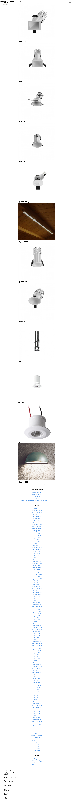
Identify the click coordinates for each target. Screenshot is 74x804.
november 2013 (37, 684)
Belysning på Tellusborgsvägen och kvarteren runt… (37, 500)
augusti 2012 (37, 694)
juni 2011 (37, 711)
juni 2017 (37, 633)
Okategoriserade (37, 741)
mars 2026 (37, 508)
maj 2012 (37, 697)
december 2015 (37, 666)
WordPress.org (37, 765)
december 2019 (37, 586)
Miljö (5, 784)
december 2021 (37, 563)
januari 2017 (37, 641)
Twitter (5, 794)
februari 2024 (37, 530)
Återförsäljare (6, 788)
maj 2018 (37, 618)
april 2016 (37, 659)
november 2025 (37, 512)
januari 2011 (37, 719)
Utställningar (37, 751)
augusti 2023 (37, 536)
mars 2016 (37, 660)
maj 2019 (37, 598)
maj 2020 (37, 583)
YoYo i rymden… (37, 494)
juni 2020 (37, 581)
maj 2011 (37, 713)
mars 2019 (37, 600)
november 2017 (37, 629)
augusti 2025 (37, 518)
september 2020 (37, 579)
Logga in (37, 759)
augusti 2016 (37, 651)
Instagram (6, 796)
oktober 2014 (37, 678)
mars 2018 (37, 621)
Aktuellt (37, 733)
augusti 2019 (37, 594)
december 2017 (37, 627)
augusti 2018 (37, 614)
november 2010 (37, 721)
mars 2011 (37, 715)
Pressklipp (37, 745)
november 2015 (37, 668)
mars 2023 (37, 544)
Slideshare (6, 798)
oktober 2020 (37, 577)
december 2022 (37, 547)
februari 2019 (37, 602)
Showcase (37, 749)
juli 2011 (37, 709)
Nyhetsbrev (37, 739)
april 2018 (37, 620)
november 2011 (37, 705)
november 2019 (37, 588)
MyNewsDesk (6, 799)
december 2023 (37, 532)
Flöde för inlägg (37, 761)
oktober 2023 (37, 534)
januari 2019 (37, 604)
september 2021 (37, 567)
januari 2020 (37, 584)
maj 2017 (37, 635)
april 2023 (37, 542)
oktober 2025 (37, 514)
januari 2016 (37, 664)
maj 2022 (37, 553)
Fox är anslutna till (7, 785)
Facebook (6, 793)
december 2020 (37, 575)
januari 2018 (37, 625)
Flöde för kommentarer (37, 763)
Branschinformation (37, 735)
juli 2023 (37, 538)
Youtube (5, 801)
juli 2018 (37, 616)
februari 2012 (37, 701)
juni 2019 (37, 596)
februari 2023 (37, 545)
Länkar (5, 789)
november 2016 (37, 645)
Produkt (37, 747)
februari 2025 (37, 522)
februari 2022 (37, 559)
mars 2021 (37, 573)
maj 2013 (37, 688)
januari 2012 (37, 703)
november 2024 (37, 526)
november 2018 (37, 608)
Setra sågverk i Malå (37, 492)
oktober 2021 (37, 565)
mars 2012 (37, 699)
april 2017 (37, 637)
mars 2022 (37, 557)
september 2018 (37, 612)
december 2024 (37, 524)
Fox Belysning (37, 737)
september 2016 (37, 649)
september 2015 (37, 672)
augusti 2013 (37, 686)
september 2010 (37, 725)
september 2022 (37, 549)
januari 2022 (37, 561)
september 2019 (37, 592)
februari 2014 (37, 682)
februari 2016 (37, 662)
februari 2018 (37, 623)
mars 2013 (37, 690)
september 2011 (37, 707)
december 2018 (37, 606)
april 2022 (37, 555)
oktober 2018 (37, 610)
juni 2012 (37, 696)
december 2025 (37, 510)
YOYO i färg (37, 496)
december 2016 (37, 643)
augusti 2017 (37, 631)
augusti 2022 (37, 551)
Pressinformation (37, 743)
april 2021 (37, 571)
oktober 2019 (37, 590)
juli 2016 (37, 653)
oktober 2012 (37, 692)
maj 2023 (37, 540)
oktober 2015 (37, 670)
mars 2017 (37, 639)
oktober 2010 (37, 723)
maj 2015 (37, 676)
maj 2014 (37, 680)
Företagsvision (7, 786)
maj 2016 (37, 657)
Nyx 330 (37, 498)
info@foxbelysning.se (11, 780)
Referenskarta (6, 790)
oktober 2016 (37, 647)
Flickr (5, 797)
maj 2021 (37, 569)
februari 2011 (37, 717)
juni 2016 (37, 655)
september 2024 (37, 528)
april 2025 (37, 520)
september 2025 (37, 516)
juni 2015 (37, 674)
